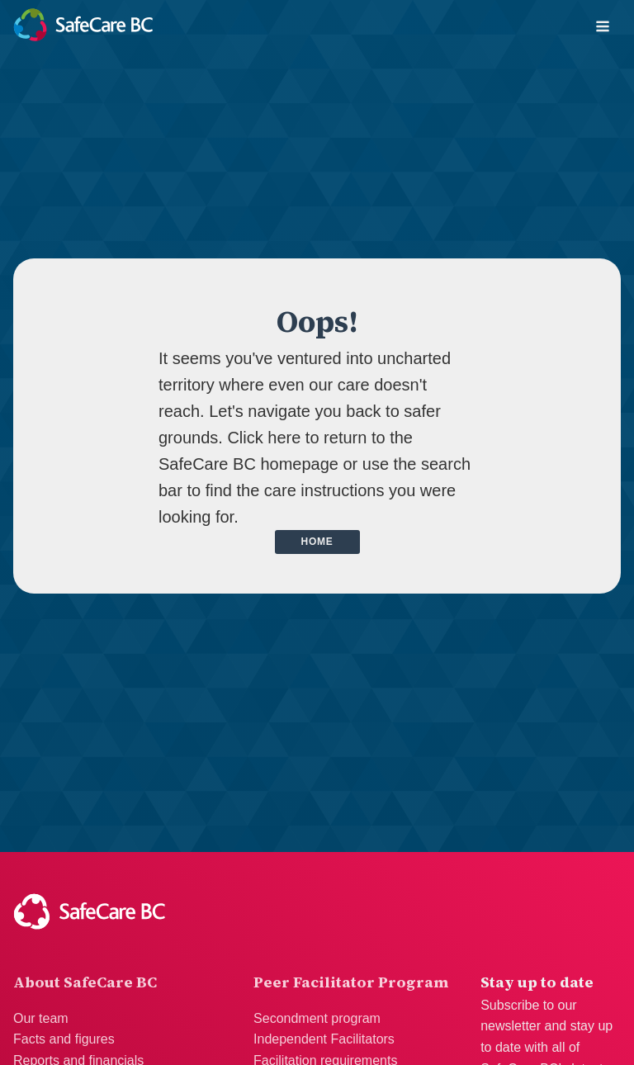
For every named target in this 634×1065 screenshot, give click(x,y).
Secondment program (317, 1018)
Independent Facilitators (324, 1039)
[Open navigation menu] (602, 28)
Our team (41, 1018)
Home (317, 541)
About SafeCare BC (85, 982)
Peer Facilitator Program (350, 982)
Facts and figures (64, 1039)
